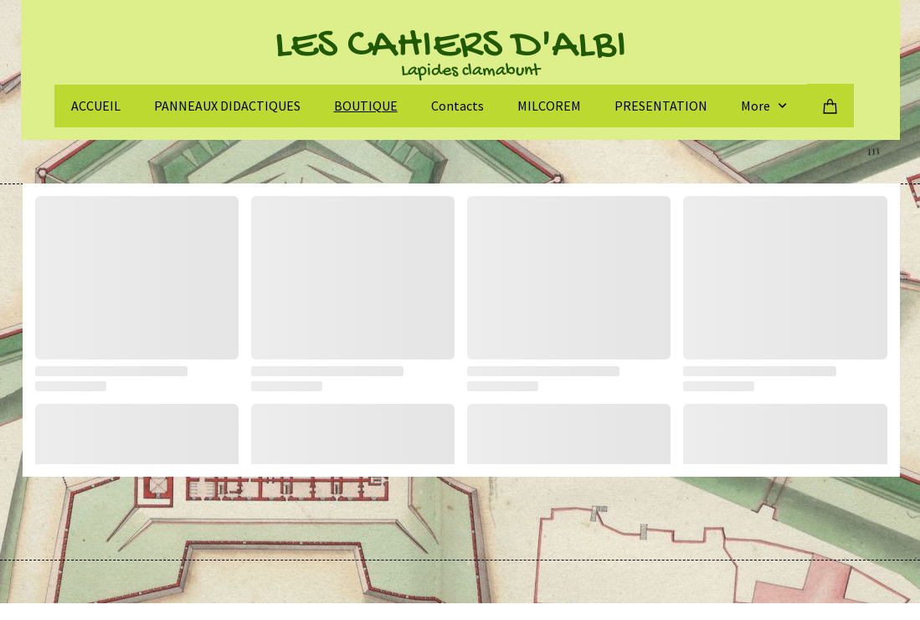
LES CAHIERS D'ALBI (451, 46)
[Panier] (830, 105)
